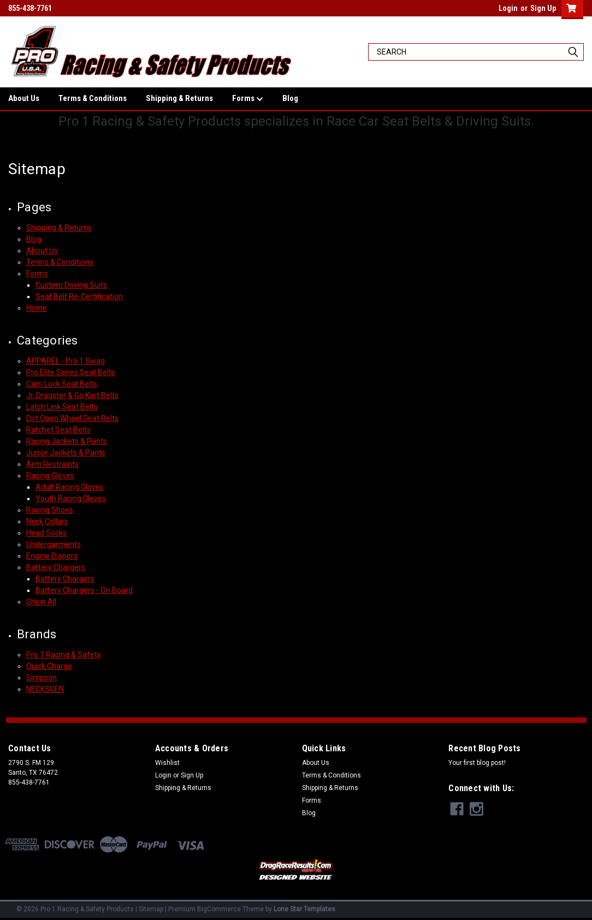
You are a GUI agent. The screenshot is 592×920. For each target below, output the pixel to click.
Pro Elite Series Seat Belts (70, 372)
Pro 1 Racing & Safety (63, 654)
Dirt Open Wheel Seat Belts (72, 418)
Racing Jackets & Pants (66, 441)
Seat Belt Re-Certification (79, 296)
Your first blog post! (477, 763)
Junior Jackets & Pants (65, 452)
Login (508, 8)
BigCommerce (219, 909)
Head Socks (46, 533)
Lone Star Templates (304, 909)
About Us (23, 98)
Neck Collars (47, 521)
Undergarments (53, 544)
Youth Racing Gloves (70, 498)
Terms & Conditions (92, 98)
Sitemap (151, 909)
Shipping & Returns (179, 98)
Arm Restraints (52, 464)
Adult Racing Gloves (69, 487)
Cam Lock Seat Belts (61, 383)
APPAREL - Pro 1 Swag (65, 361)
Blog (290, 98)
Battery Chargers (55, 567)
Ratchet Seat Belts (58, 429)
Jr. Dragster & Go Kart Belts (72, 395)
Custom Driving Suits (71, 285)
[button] (296, 870)
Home (36, 308)
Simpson (41, 677)
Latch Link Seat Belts (62, 406)
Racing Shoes (49, 510)
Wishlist (167, 763)
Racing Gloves (50, 475)
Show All (41, 601)
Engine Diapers (52, 555)
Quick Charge (49, 666)
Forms (247, 98)
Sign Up (543, 8)
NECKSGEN (45, 689)
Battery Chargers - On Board (84, 590)
